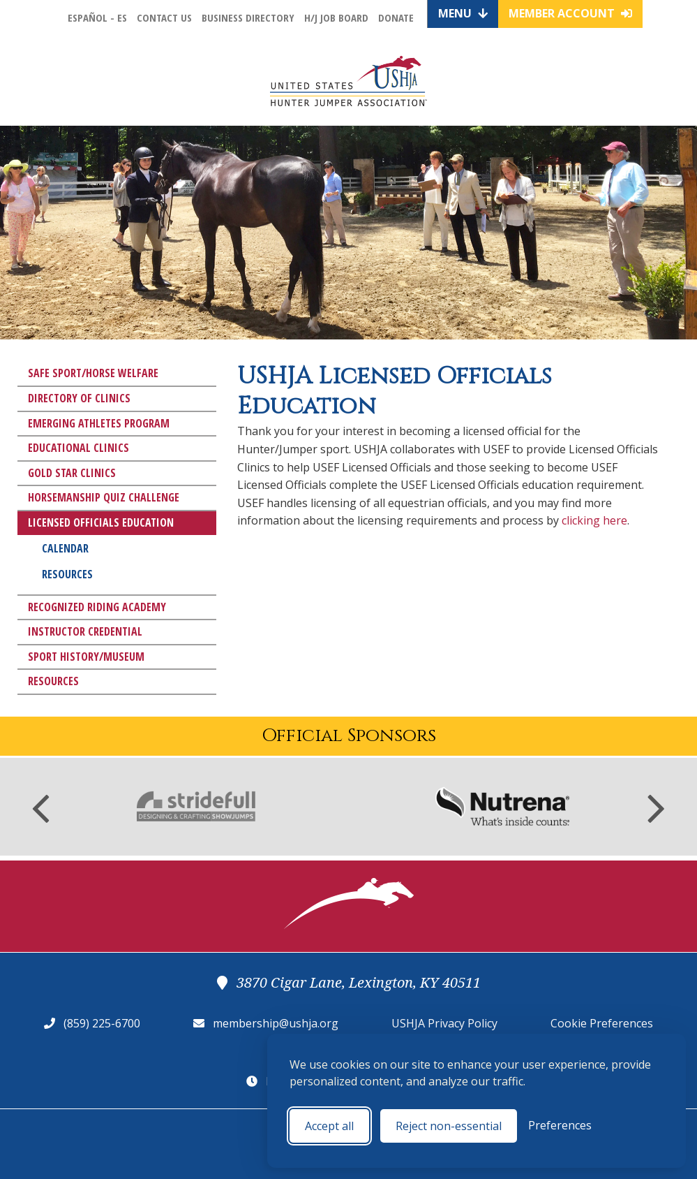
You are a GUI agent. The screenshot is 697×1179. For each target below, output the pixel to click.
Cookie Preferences (601, 1023)
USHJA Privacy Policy (444, 1023)
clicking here (594, 520)
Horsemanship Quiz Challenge (103, 497)
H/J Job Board (336, 17)
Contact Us (164, 17)
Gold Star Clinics (72, 473)
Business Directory (248, 17)
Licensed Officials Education (101, 522)
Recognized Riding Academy (97, 607)
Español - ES (97, 17)
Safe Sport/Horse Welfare (93, 373)
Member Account (570, 13)
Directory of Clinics (79, 398)
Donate (396, 17)
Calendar (65, 548)
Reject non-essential (449, 1126)
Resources (67, 574)
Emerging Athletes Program (99, 423)
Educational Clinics (78, 447)
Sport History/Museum (86, 656)
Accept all (329, 1126)
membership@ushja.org (275, 1023)
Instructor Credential (85, 631)
